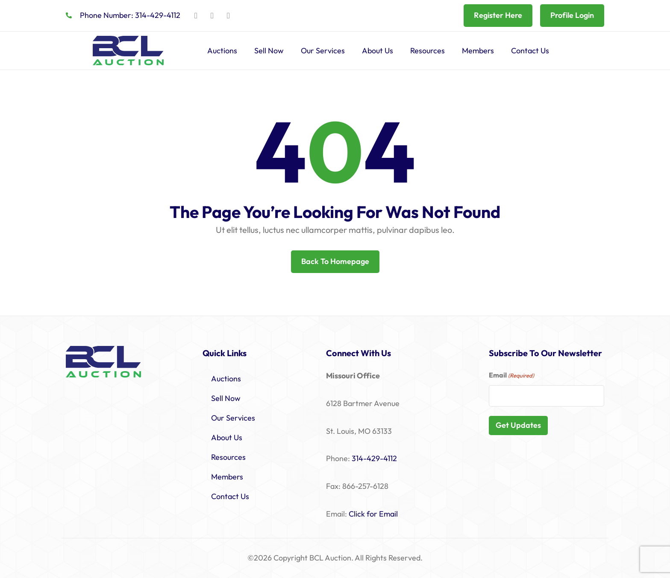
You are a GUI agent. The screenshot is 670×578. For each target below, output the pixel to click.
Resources (427, 50)
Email (511, 375)
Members (478, 50)
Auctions (222, 50)
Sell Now (269, 50)
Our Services (323, 50)
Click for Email (373, 514)
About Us (377, 50)
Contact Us (530, 50)
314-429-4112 (374, 458)
